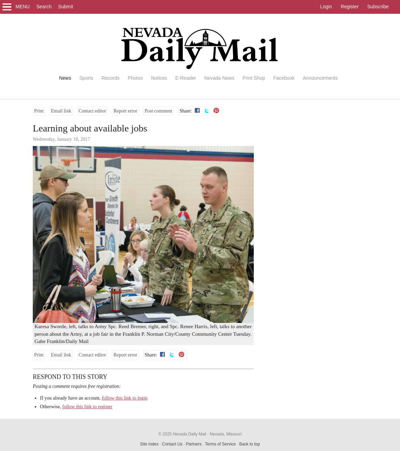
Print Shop (253, 78)
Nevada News (219, 78)
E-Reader (185, 78)
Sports (86, 78)
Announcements (320, 78)
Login (326, 6)
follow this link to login (124, 398)
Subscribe (378, 6)
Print (38, 111)
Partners (193, 444)
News (65, 78)
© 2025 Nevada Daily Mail (182, 434)
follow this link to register (87, 406)
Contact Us (172, 444)
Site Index (149, 444)
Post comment (158, 111)
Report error (125, 111)
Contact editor (92, 111)
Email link (61, 111)
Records (110, 78)
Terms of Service (220, 444)
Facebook (283, 78)
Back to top (249, 444)
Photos (135, 78)
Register (350, 6)
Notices (159, 78)
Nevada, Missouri (226, 434)
